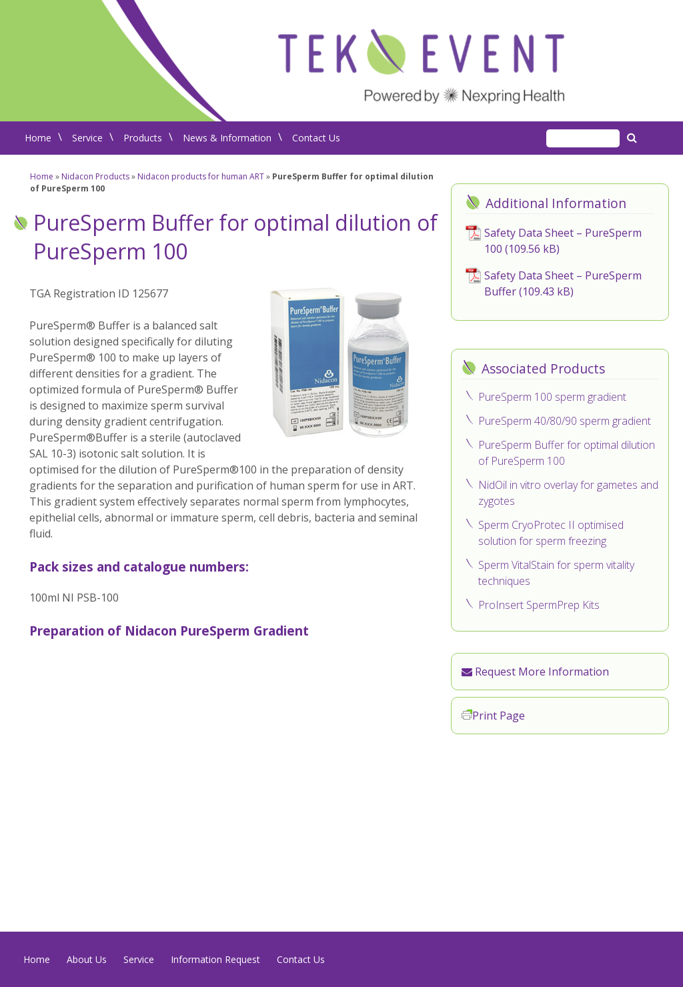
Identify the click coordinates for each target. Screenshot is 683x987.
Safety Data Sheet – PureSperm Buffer (563, 283)
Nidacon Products (95, 176)
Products (142, 137)
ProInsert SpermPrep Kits (539, 605)
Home (38, 137)
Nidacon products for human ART (200, 176)
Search (633, 137)
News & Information (227, 137)
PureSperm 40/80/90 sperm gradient (564, 420)
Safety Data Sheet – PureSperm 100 (563, 240)
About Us (87, 959)
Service (87, 137)
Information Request (215, 959)
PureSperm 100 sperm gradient (552, 396)
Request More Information (535, 671)
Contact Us (316, 137)
